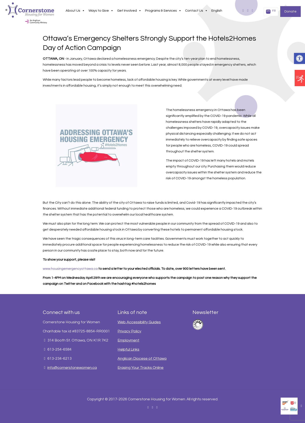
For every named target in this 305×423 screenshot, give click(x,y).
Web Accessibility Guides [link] (139, 322)
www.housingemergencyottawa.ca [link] (70, 268)
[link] (299, 58)
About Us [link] (75, 10)
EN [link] (268, 11)
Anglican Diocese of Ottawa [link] (142, 359)
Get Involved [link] (129, 10)
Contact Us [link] (196, 10)
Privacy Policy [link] (129, 331)
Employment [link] (128, 340)
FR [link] (274, 10)
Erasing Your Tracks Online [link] (141, 368)
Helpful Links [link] (128, 349)
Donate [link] (290, 11)
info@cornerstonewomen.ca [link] (72, 368)
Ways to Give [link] (101, 10)
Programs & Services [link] (163, 10)
